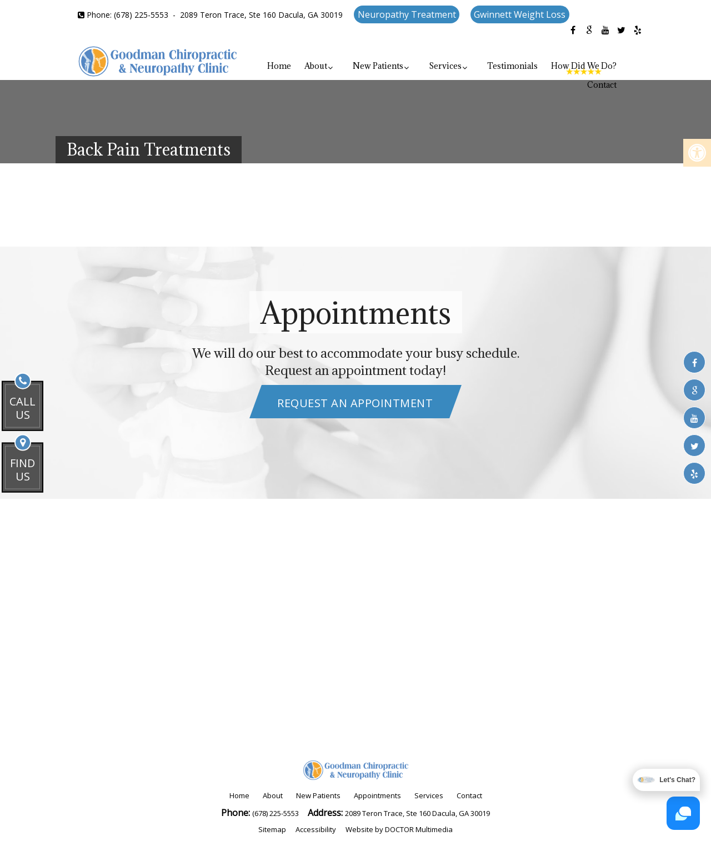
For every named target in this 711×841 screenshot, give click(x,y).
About (315, 66)
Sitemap (272, 829)
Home (279, 66)
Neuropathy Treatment (407, 14)
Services (445, 66)
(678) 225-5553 (141, 14)
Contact (602, 84)
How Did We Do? (584, 66)
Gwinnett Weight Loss (519, 14)
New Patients (378, 66)
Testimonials (512, 66)
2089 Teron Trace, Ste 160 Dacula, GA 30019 (261, 14)
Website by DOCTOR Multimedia (399, 829)
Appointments (377, 795)
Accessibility (316, 829)
